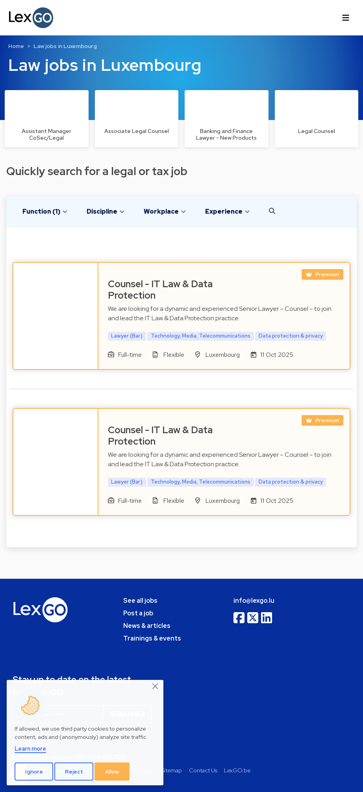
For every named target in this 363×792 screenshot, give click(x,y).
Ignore (34, 771)
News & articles (146, 626)
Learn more (30, 748)
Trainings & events (152, 638)
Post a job (138, 613)
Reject (74, 771)
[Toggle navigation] (346, 18)
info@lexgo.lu (253, 600)
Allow (112, 771)
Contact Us (203, 770)
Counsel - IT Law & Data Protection (160, 289)
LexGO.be (237, 770)
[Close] (155, 686)
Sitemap (171, 770)
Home (16, 46)
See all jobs (140, 600)
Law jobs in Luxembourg (65, 46)
